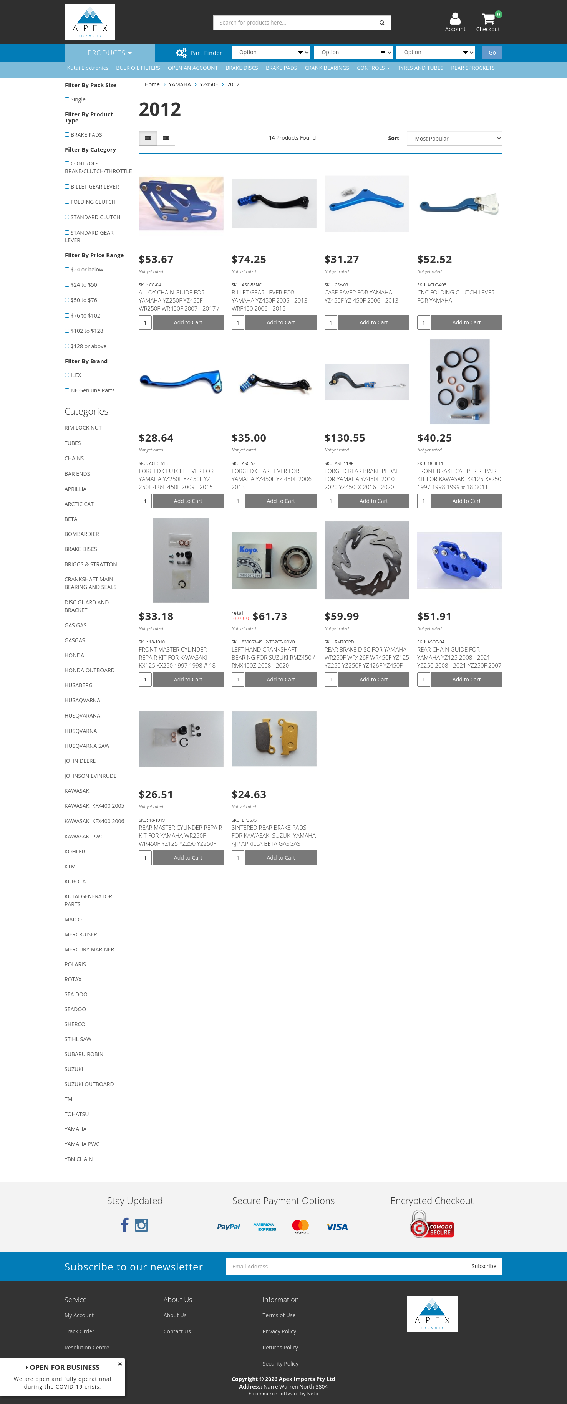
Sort (394, 138)
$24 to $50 (84, 284)
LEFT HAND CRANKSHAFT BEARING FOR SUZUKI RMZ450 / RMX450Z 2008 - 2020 (273, 657)
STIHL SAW (78, 1039)
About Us (175, 1315)
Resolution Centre (87, 1347)
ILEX (76, 375)
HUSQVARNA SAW (87, 745)
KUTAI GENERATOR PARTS (88, 900)
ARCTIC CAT (79, 504)
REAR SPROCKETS (473, 67)
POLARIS (75, 964)
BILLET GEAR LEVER (95, 186)
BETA (71, 519)
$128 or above (88, 346)
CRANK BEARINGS (327, 67)
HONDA (74, 655)
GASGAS (75, 640)
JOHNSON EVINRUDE (91, 775)
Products (110, 52)
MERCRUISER (81, 934)
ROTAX (73, 979)
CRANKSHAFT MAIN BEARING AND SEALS (90, 582)
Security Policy (280, 1363)
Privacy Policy (279, 1331)
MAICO (73, 919)
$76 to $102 (85, 315)
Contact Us (177, 1331)
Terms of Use (279, 1315)
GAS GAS (75, 625)
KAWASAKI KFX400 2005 (94, 805)
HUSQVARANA (82, 715)
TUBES (73, 443)
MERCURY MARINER (89, 949)
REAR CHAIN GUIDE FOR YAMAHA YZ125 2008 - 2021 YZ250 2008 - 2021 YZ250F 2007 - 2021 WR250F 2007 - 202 (459, 661)
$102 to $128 (87, 330)
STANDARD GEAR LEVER (89, 236)
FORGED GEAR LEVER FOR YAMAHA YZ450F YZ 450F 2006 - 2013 (273, 479)
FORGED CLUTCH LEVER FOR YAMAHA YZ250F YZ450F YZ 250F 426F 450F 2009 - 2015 (176, 479)
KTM (70, 866)
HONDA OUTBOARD (90, 670)
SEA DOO (76, 994)
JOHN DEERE (80, 760)
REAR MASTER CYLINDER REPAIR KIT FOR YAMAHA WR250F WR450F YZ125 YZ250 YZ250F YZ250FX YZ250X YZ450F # (180, 839)
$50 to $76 (84, 300)
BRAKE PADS (281, 67)
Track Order (79, 1331)
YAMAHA (75, 1129)
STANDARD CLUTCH (95, 217)
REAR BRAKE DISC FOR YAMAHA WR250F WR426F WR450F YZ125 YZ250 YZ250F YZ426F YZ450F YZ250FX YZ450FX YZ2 (367, 661)
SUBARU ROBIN (84, 1054)
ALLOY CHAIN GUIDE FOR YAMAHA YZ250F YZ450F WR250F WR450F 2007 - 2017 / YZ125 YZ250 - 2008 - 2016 (179, 304)
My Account (79, 1315)
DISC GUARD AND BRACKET (87, 606)
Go (492, 52)
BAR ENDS (77, 473)
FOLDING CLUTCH (93, 201)
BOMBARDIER (82, 533)
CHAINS (74, 458)
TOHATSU (77, 1114)
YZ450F (209, 84)
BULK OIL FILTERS (138, 67)
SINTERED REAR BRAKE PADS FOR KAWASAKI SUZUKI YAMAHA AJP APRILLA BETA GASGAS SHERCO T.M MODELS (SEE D (274, 839)
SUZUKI (74, 1069)
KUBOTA (75, 881)
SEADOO (75, 1009)
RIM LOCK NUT (83, 427)
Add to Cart (188, 322)
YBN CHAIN (79, 1159)
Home (152, 84)
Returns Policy (280, 1347)
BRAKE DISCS (241, 67)
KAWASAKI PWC (84, 836)
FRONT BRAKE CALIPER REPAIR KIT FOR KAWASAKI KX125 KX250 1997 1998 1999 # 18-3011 (459, 479)
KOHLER (75, 851)
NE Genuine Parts (92, 390)
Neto (312, 1393)
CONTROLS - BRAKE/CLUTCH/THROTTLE (98, 167)
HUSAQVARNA (82, 700)
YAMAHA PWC (82, 1144)
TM (68, 1099)
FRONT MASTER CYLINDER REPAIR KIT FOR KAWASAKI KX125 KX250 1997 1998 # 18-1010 (178, 661)
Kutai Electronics (88, 67)
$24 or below (87, 269)
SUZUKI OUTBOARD (89, 1084)
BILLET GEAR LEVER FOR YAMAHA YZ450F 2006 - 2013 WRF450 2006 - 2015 (269, 300)
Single (78, 99)
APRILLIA (75, 489)
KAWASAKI (78, 790)
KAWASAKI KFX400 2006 (94, 821)
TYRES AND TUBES (420, 67)
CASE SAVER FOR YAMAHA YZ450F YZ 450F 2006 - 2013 (361, 296)
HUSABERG (79, 685)
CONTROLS (373, 67)
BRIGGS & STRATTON (91, 564)
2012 (233, 84)
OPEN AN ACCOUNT (193, 67)
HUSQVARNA (81, 730)
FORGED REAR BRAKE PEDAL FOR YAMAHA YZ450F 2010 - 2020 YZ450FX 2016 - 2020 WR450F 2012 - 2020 (362, 483)
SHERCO (75, 1024)
